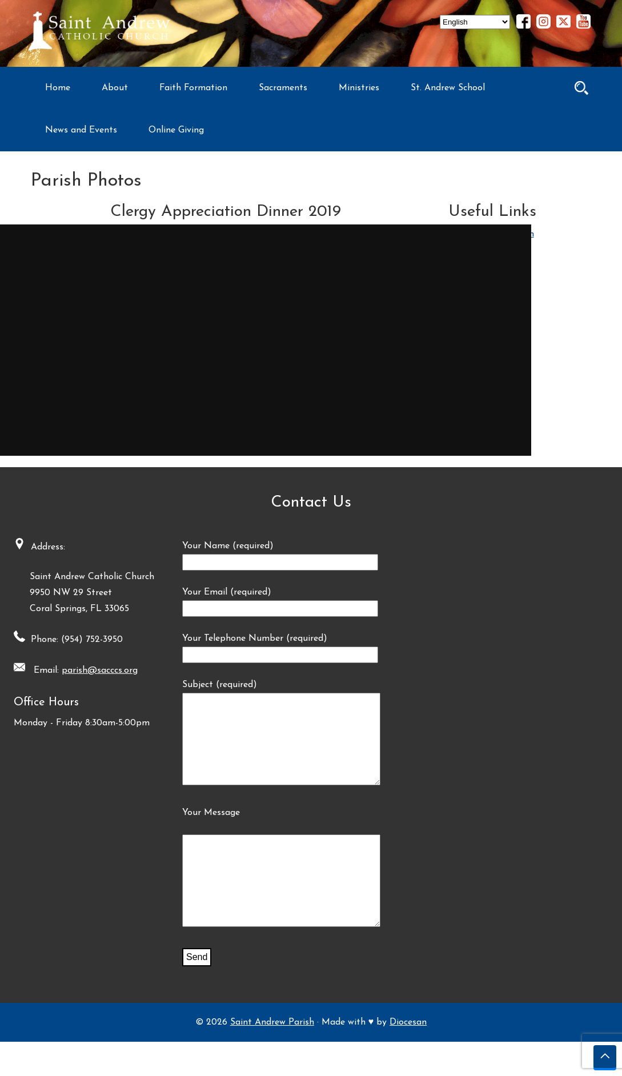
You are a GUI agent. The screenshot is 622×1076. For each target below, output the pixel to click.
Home (57, 88)
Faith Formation (193, 88)
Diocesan (408, 1056)
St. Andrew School (448, 88)
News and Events (81, 130)
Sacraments (283, 88)
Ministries (359, 88)
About (115, 88)
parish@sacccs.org (96, 670)
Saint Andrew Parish (272, 1056)
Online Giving (176, 130)
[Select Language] (475, 22)
